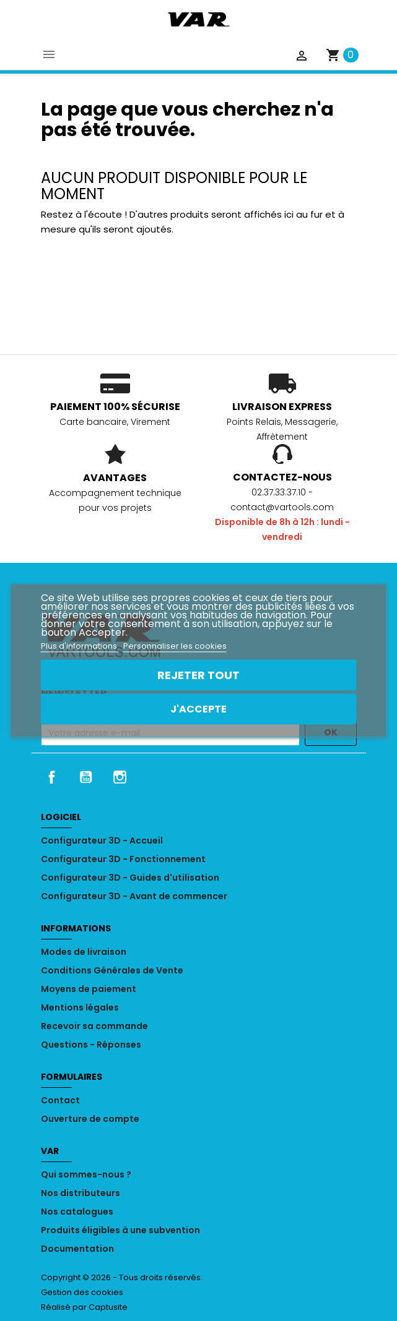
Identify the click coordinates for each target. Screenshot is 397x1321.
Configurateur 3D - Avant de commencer (134, 896)
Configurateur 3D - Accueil (102, 840)
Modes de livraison (83, 952)
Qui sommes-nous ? (86, 1174)
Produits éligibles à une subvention (120, 1230)
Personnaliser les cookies (175, 646)
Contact (60, 1100)
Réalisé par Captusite (84, 1307)
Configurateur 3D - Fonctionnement (123, 859)
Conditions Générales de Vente (112, 970)
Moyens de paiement (88, 989)
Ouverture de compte (90, 1119)
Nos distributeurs (80, 1193)
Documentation (77, 1248)
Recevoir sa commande (94, 1026)
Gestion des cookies (82, 1292)
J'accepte (198, 709)
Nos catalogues (77, 1211)
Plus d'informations (80, 646)
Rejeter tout (198, 675)
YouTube (85, 777)
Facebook (52, 777)
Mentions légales (80, 1007)
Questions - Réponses (91, 1044)
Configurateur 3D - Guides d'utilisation (130, 877)
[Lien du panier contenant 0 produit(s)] (342, 55)
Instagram (119, 777)
